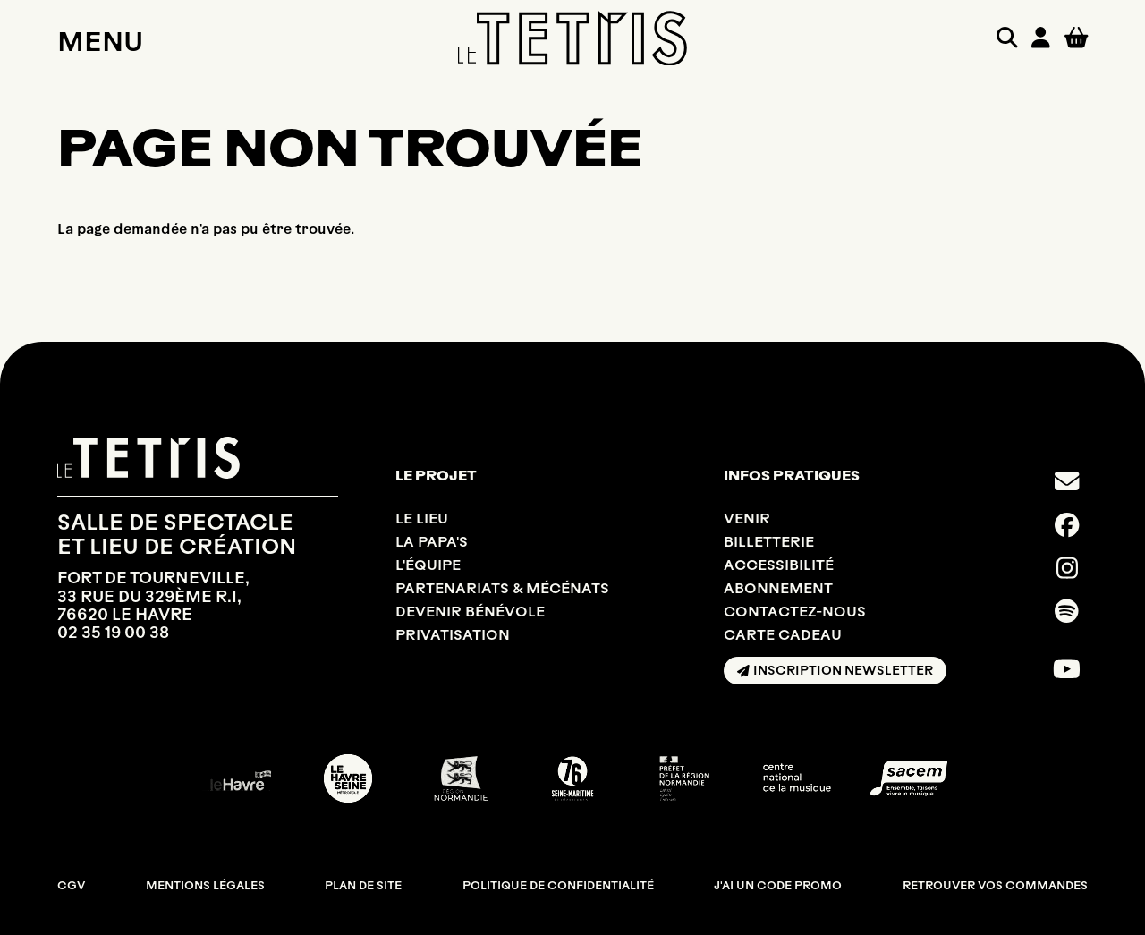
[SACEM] (908, 778)
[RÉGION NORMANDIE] (460, 778)
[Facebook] (1067, 525)
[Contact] (1067, 481)
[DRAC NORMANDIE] (684, 778)
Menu (100, 41)
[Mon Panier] (1076, 37)
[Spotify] (1067, 611)
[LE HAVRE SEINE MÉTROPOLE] (348, 778)
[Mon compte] (1040, 37)
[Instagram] (1067, 568)
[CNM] (797, 778)
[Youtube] (1067, 669)
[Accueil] (572, 38)
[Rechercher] (1007, 37)
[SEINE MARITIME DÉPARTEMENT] (572, 778)
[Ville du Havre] (236, 778)
